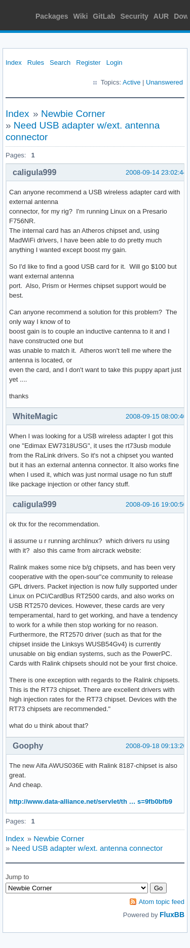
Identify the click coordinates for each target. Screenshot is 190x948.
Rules (35, 62)
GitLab (104, 16)
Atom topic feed (161, 901)
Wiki (80, 16)
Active (131, 82)
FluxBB (172, 915)
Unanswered (164, 82)
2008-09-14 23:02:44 (156, 172)
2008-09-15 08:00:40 (156, 416)
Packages (51, 16)
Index (14, 62)
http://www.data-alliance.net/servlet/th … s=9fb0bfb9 (90, 801)
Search (60, 62)
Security (134, 16)
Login (114, 62)
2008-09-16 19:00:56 (156, 504)
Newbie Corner (73, 113)
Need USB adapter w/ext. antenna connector (87, 848)
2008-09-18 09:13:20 (156, 746)
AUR (161, 16)
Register (88, 62)
